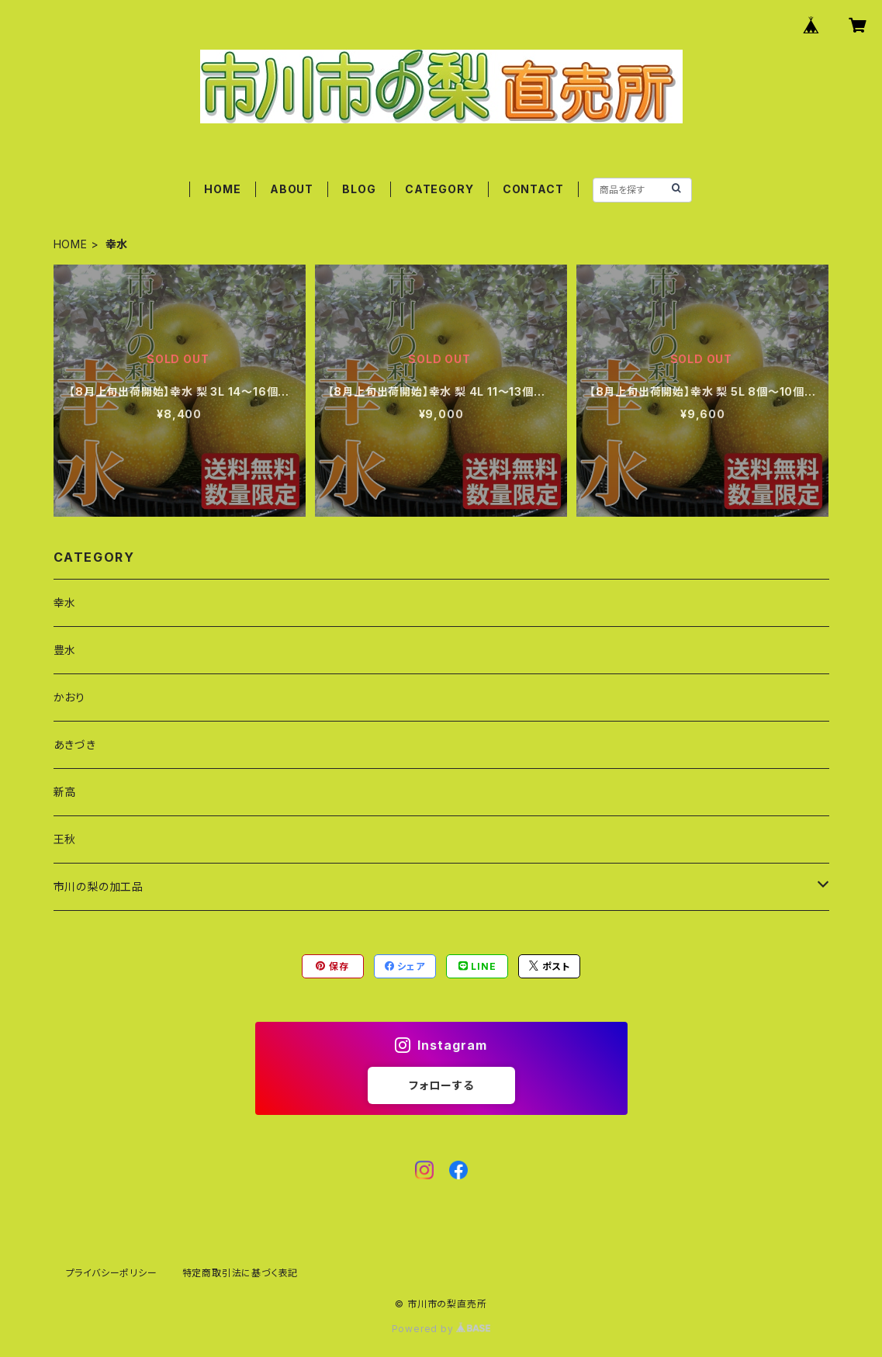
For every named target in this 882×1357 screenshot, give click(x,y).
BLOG (358, 189)
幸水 (65, 602)
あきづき (75, 744)
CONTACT (533, 189)
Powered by (441, 1328)
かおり (69, 697)
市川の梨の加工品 (99, 886)
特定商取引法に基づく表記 (240, 1273)
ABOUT (291, 189)
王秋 (65, 839)
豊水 (65, 649)
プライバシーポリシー (111, 1273)
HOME (222, 189)
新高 (65, 791)
